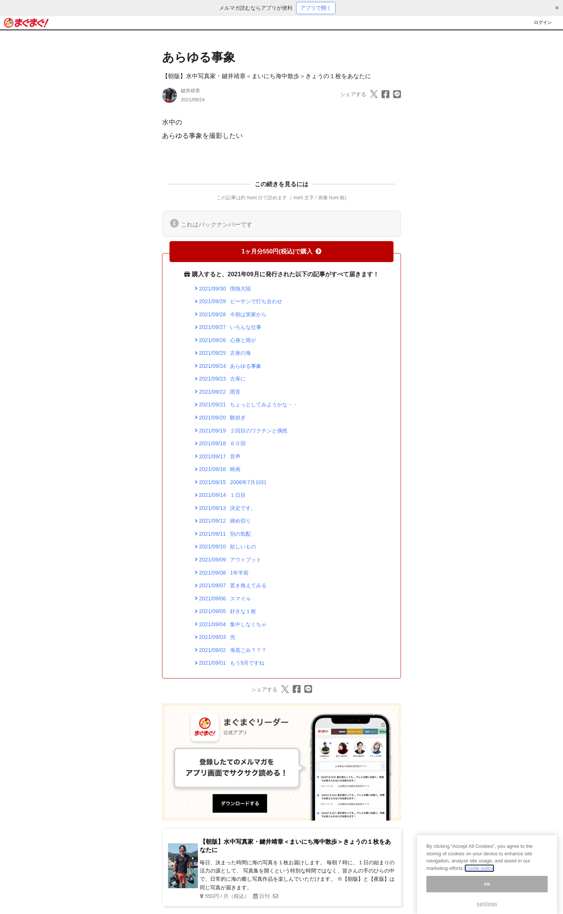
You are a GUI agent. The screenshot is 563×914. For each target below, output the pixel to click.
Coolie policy (479, 885)
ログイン (543, 22)
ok (487, 901)
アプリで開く (316, 8)
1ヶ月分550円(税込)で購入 (281, 251)
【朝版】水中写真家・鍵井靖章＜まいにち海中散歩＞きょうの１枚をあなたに (266, 76)
